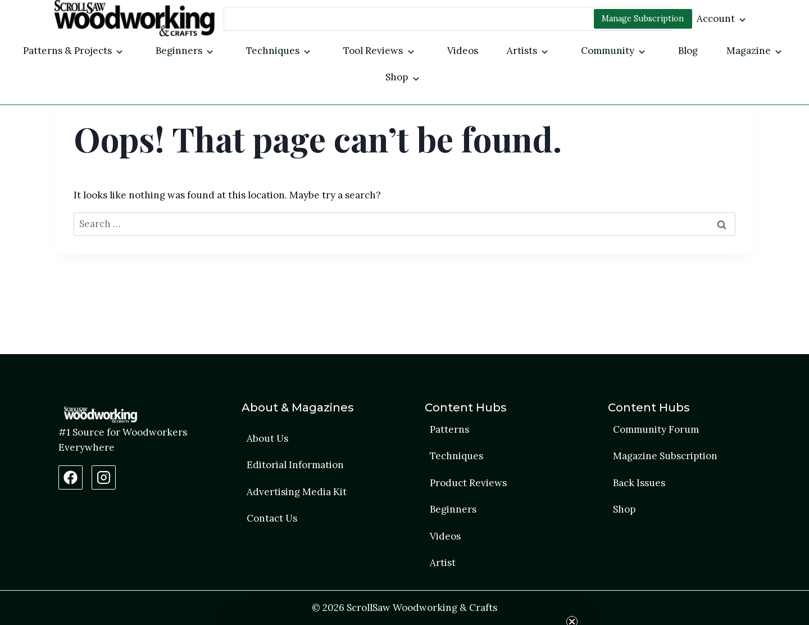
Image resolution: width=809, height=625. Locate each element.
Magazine (748, 50)
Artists (522, 50)
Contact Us (272, 518)
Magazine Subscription (665, 456)
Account (716, 18)
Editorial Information (295, 465)
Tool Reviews (373, 50)
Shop (396, 77)
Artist (443, 562)
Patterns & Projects (67, 50)
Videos (462, 50)
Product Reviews (468, 483)
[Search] (448, 19)
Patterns (449, 429)
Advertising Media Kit (297, 492)
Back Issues (639, 483)
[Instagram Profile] (104, 477)
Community (607, 50)
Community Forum (656, 429)
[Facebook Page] (70, 477)
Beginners (179, 50)
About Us (267, 438)
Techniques (272, 50)
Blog (688, 50)
